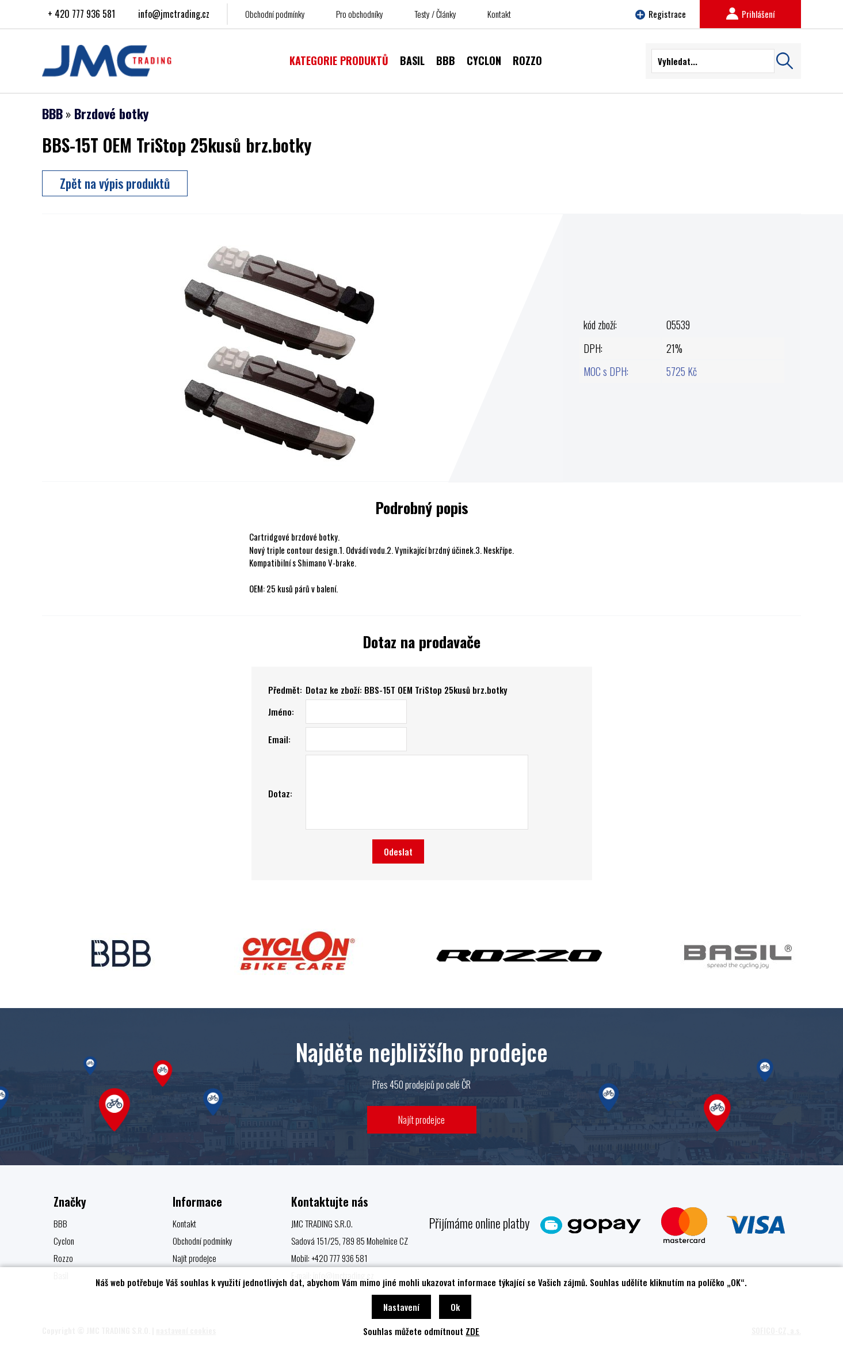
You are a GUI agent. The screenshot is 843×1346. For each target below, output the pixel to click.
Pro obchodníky (359, 13)
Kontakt (499, 13)
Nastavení (401, 1307)
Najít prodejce (421, 1119)
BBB (52, 113)
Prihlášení (750, 13)
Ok (455, 1307)
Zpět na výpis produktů (115, 183)
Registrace (660, 13)
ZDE (472, 1331)
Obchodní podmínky (275, 13)
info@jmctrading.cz (173, 14)
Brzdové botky (111, 113)
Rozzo (63, 1258)
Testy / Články (435, 13)
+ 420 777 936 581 (81, 14)
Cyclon (64, 1240)
